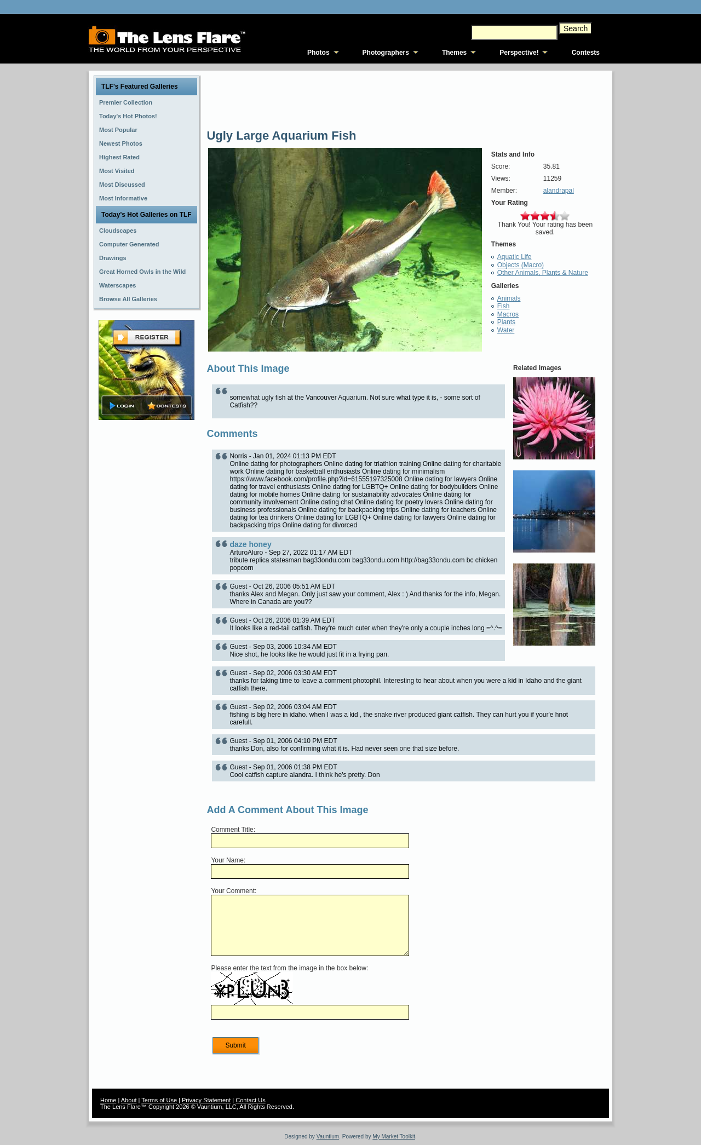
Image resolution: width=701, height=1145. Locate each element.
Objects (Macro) (520, 265)
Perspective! (518, 52)
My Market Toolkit (393, 1137)
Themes (454, 52)
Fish (503, 306)
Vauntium (328, 1137)
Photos (318, 52)
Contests (586, 52)
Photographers (386, 52)
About (129, 1100)
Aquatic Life (514, 257)
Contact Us (250, 1100)
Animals (509, 298)
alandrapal (558, 190)
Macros (508, 314)
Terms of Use (159, 1100)
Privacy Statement (206, 1100)
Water (506, 330)
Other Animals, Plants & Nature (542, 273)
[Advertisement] (147, 595)
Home (108, 1100)
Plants (506, 322)
